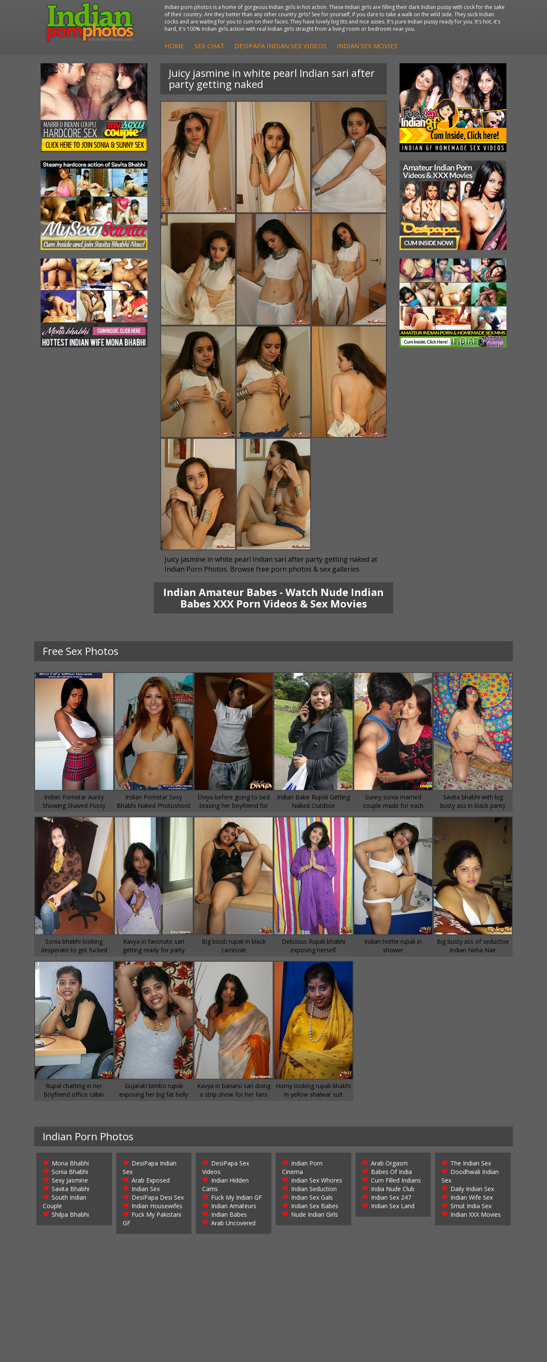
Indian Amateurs (233, 1206)
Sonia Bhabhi (70, 1172)
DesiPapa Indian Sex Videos (280, 45)
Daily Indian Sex (472, 1189)
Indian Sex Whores (316, 1180)
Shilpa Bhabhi (70, 1214)
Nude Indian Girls (314, 1214)
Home (174, 45)
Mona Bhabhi (70, 1163)
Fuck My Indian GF (236, 1197)
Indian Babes (229, 1214)
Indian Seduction (314, 1189)
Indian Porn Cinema (302, 1167)
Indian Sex (146, 1189)
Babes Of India (391, 1172)
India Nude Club (393, 1189)
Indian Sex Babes (314, 1206)
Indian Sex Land (393, 1206)
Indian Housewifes (157, 1206)
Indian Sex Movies (367, 45)
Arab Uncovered (233, 1223)
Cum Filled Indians (396, 1180)
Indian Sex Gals (312, 1197)
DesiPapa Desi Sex (158, 1197)
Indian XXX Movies (475, 1214)
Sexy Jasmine (70, 1180)
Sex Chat (209, 45)
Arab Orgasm (389, 1163)
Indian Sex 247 (391, 1197)
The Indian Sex (470, 1163)
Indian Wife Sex (471, 1197)
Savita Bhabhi (70, 1189)
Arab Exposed (151, 1180)
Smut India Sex (470, 1206)
